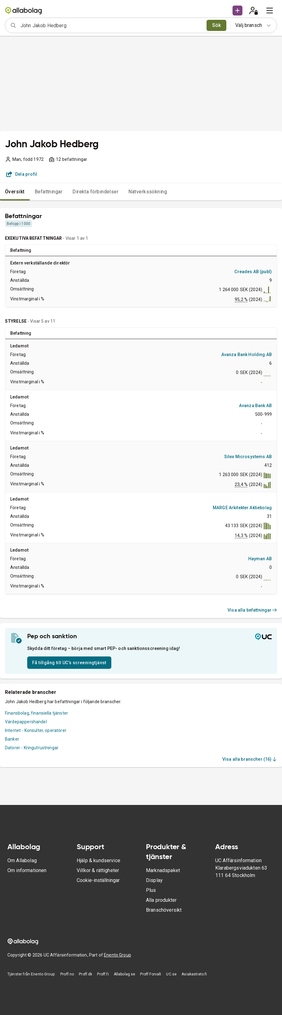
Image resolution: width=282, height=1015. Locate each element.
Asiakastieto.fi (194, 974)
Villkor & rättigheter (98, 870)
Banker (12, 739)
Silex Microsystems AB (248, 456)
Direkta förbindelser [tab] (95, 192)
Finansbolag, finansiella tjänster (36, 713)
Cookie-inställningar (98, 880)
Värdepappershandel (26, 721)
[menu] (269, 10)
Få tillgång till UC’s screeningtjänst (69, 662)
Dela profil (21, 174)
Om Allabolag (22, 860)
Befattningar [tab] (49, 192)
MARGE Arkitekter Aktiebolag (242, 507)
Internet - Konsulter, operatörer (35, 730)
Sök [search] (216, 25)
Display (154, 880)
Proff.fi (103, 974)
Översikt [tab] (15, 192)
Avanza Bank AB (255, 405)
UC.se (171, 974)
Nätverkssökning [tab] (147, 192)
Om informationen (26, 870)
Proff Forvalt (150, 974)
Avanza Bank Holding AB (246, 354)
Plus (151, 890)
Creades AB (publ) (253, 271)
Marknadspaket (163, 870)
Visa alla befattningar (252, 610)
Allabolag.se (124, 974)
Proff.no (67, 974)
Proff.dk (85, 974)
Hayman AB (260, 558)
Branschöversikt (164, 910)
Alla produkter (161, 900)
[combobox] (111, 25)
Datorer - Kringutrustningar (31, 747)
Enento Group (117, 955)
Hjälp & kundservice (98, 860)
